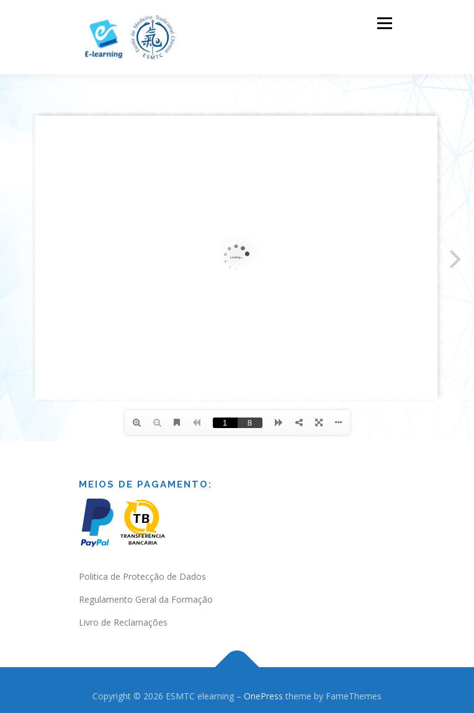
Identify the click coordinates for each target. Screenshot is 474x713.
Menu (383, 23)
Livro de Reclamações (123, 622)
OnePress (263, 696)
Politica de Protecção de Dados (142, 576)
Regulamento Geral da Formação (146, 599)
